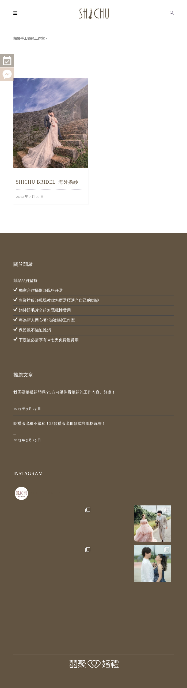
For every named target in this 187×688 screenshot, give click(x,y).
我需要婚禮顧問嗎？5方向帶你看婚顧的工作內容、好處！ (64, 392)
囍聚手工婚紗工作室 (29, 38)
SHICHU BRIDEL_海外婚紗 (47, 182)
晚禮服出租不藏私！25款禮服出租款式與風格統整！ (59, 423)
